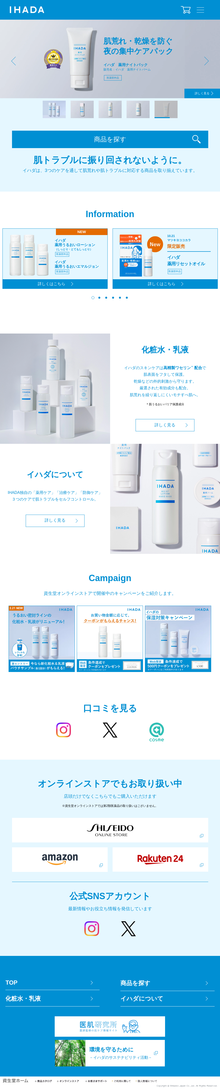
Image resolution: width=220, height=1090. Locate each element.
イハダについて (141, 999)
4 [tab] (138, 109)
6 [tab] (127, 298)
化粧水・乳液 (23, 999)
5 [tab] (166, 109)
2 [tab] (82, 109)
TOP (11, 983)
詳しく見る (201, 93)
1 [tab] (54, 109)
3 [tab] (110, 109)
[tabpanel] (110, 59)
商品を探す (110, 140)
